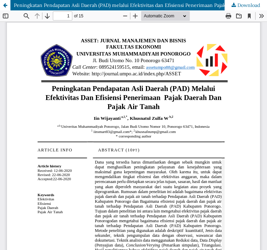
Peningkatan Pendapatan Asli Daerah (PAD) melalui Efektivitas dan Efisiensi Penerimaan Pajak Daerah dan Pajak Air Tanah (140, 5)
